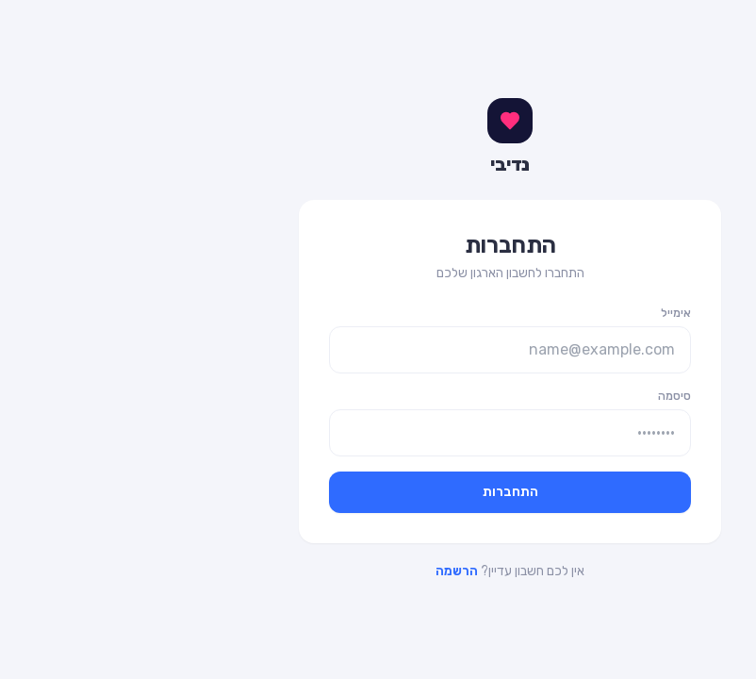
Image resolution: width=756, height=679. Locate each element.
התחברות (378, 492)
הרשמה (325, 571)
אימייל (544, 313)
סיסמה (542, 396)
